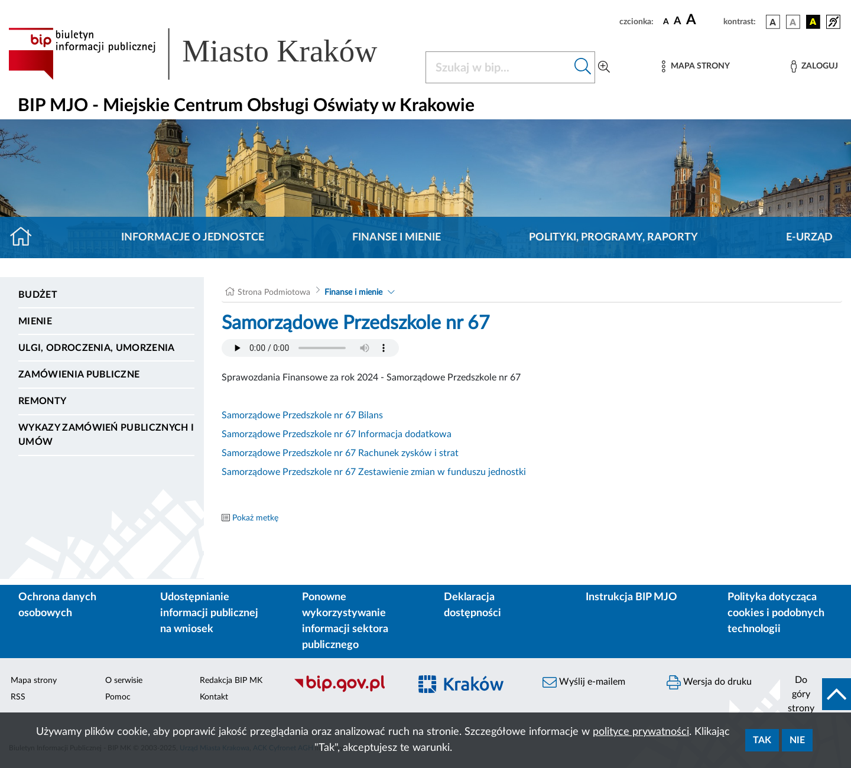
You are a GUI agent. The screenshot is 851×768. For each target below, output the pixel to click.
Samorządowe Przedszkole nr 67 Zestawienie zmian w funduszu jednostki (374, 472)
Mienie (35, 321)
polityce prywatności (641, 732)
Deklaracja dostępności (472, 605)
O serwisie (123, 680)
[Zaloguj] (814, 66)
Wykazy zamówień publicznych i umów (106, 435)
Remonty (42, 401)
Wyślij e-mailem (584, 682)
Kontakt (214, 697)
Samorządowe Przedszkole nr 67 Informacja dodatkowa (337, 434)
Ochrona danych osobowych (57, 605)
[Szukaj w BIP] (498, 67)
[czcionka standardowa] (666, 21)
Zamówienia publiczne (78, 374)
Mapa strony (34, 680)
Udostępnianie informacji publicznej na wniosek (209, 613)
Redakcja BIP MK (231, 680)
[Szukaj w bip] (583, 67)
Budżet (37, 295)
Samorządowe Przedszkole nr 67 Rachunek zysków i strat (340, 453)
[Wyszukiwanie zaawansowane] (604, 67)
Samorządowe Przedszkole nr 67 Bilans (302, 415)
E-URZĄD (809, 237)
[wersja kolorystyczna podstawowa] (773, 22)
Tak (762, 740)
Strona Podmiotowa (274, 292)
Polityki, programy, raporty (613, 237)
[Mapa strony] (695, 66)
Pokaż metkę (255, 518)
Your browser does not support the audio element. (310, 348)
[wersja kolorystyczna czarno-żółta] (813, 22)
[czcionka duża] (703, 20)
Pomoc (118, 697)
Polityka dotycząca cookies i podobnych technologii (775, 613)
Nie (797, 740)
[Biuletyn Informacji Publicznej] (346, 690)
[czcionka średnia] (678, 22)
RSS (18, 697)
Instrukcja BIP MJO (631, 597)
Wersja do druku (709, 682)
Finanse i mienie (396, 237)
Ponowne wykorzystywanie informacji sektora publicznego (345, 621)
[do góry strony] (815, 694)
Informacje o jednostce (192, 237)
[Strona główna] (26, 237)
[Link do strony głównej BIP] (210, 54)
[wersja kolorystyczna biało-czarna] (793, 22)
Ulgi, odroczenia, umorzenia (96, 348)
